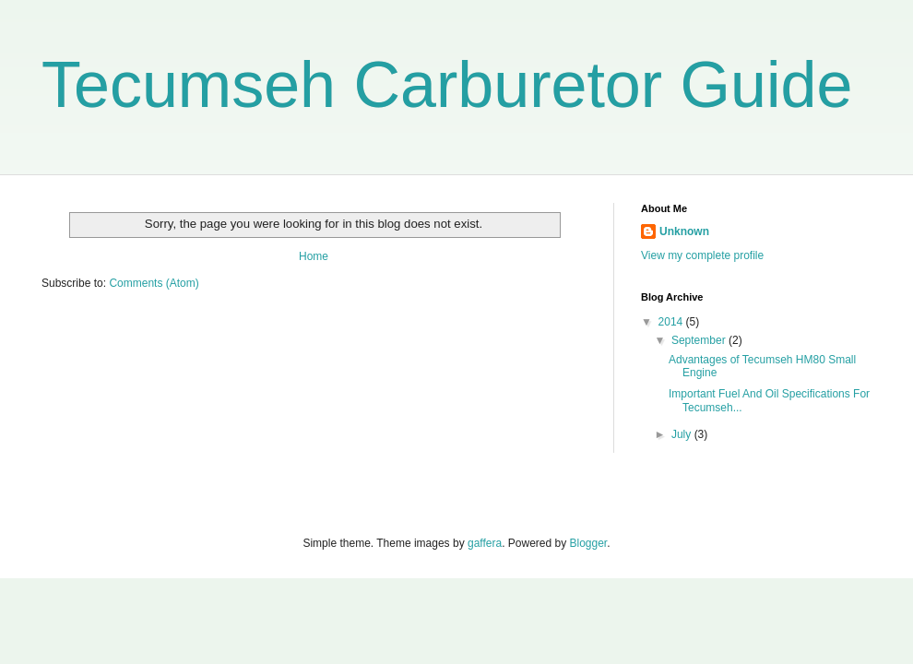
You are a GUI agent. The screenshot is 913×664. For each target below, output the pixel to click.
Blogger (589, 543)
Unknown (684, 231)
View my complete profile (702, 255)
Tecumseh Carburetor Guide (447, 85)
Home (313, 256)
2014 (672, 321)
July (682, 434)
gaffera (485, 543)
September (700, 340)
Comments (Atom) (153, 283)
